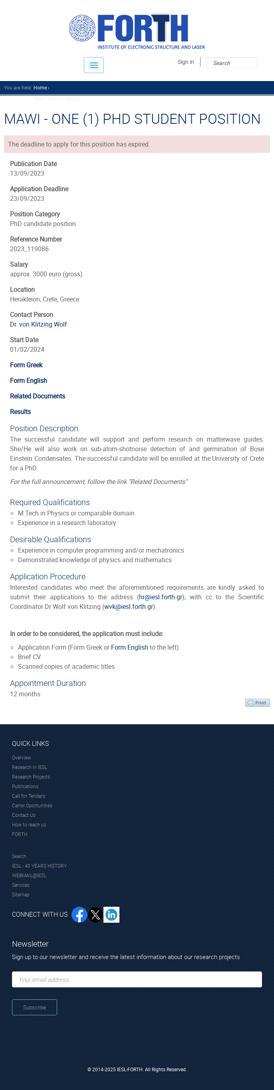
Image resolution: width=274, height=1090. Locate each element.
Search (19, 856)
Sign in (186, 61)
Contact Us (24, 815)
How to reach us (29, 824)
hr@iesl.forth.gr (160, 597)
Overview (21, 757)
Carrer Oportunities (32, 805)
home (40, 87)
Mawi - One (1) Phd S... (58, 98)
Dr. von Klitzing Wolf (38, 324)
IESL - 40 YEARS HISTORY (39, 865)
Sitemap (21, 894)
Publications (25, 786)
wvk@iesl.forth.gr (128, 606)
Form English (28, 380)
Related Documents (37, 396)
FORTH (19, 834)
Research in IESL (29, 767)
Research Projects (31, 776)
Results (20, 411)
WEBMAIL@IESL (29, 875)
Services (21, 885)
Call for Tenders (28, 796)
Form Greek (26, 365)
